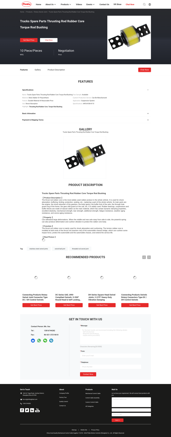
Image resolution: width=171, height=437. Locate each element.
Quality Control (63, 401)
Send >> (117, 420)
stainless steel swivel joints (38, 249)
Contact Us (62, 405)
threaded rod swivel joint (80, 249)
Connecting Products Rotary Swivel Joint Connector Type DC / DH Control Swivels (35, 297)
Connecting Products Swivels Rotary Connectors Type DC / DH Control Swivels (134, 297)
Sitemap (74, 430)
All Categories (90, 406)
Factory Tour (63, 397)
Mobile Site (84, 430)
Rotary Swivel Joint (40, 12)
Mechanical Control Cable (93, 393)
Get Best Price (28, 40)
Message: (84, 326)
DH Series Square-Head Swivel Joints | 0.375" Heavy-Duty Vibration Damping (101, 297)
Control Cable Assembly (92, 398)
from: (83, 351)
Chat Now (49, 40)
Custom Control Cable (92, 402)
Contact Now (88, 374)
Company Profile (64, 393)
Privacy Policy (95, 430)
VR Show (117, 4)
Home (22, 12)
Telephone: (85, 362)
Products (29, 12)
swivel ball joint (60, 249)
